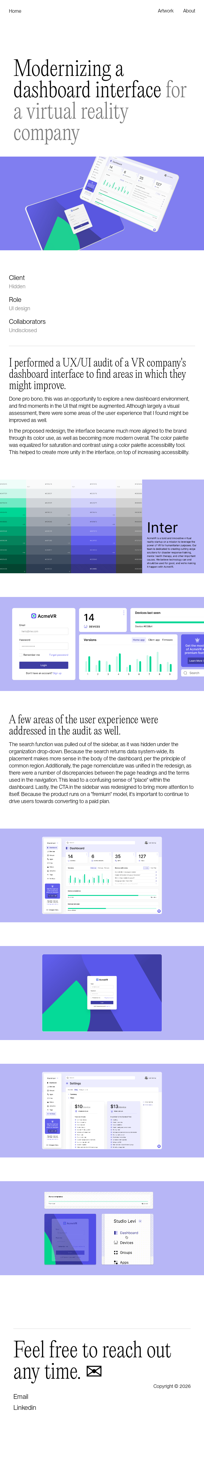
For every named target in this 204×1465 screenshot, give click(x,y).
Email (20, 1396)
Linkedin (24, 1407)
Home (15, 11)
